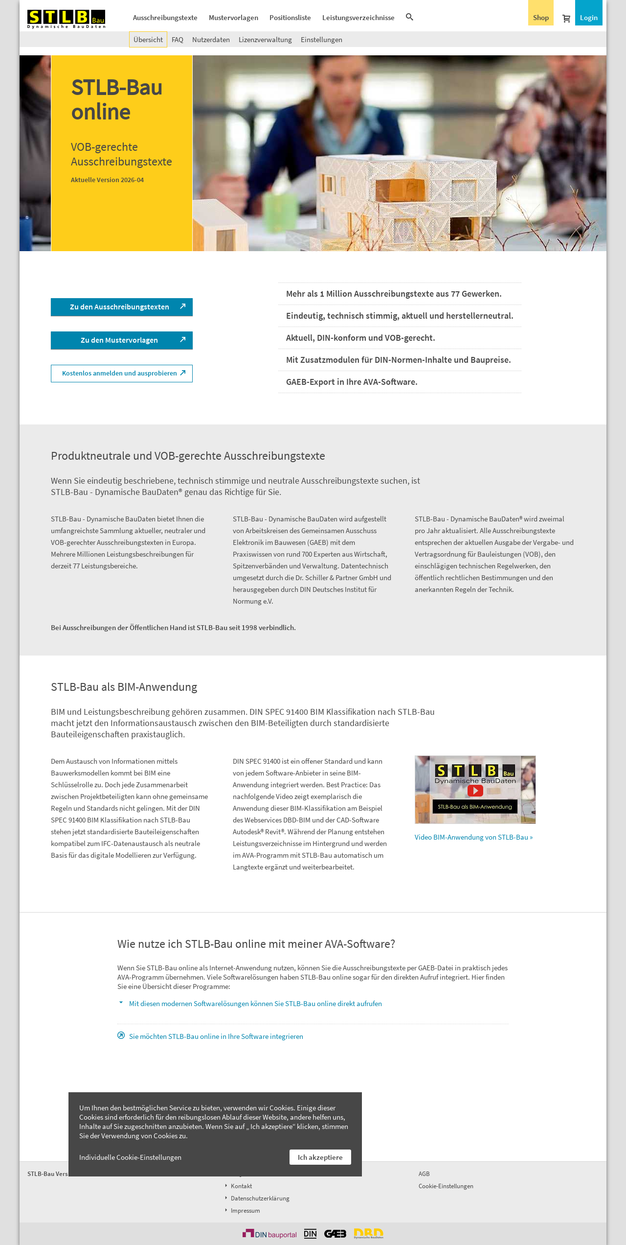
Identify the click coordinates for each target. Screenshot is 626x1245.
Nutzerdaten (211, 39)
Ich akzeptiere (320, 1157)
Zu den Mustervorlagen (119, 340)
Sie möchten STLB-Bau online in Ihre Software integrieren (216, 1036)
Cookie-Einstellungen (446, 1186)
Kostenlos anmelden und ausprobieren (119, 373)
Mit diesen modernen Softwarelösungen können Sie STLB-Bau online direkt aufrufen (255, 1003)
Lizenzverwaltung (265, 39)
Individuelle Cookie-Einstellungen (130, 1157)
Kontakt (237, 1186)
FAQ (177, 39)
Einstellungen (321, 39)
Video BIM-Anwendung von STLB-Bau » (475, 798)
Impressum (241, 1210)
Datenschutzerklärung (256, 1198)
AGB (424, 1174)
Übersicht (148, 39)
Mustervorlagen (233, 17)
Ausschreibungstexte (165, 17)
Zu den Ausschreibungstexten (119, 306)
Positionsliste (290, 17)
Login (589, 17)
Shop (541, 17)
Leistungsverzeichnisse (358, 17)
